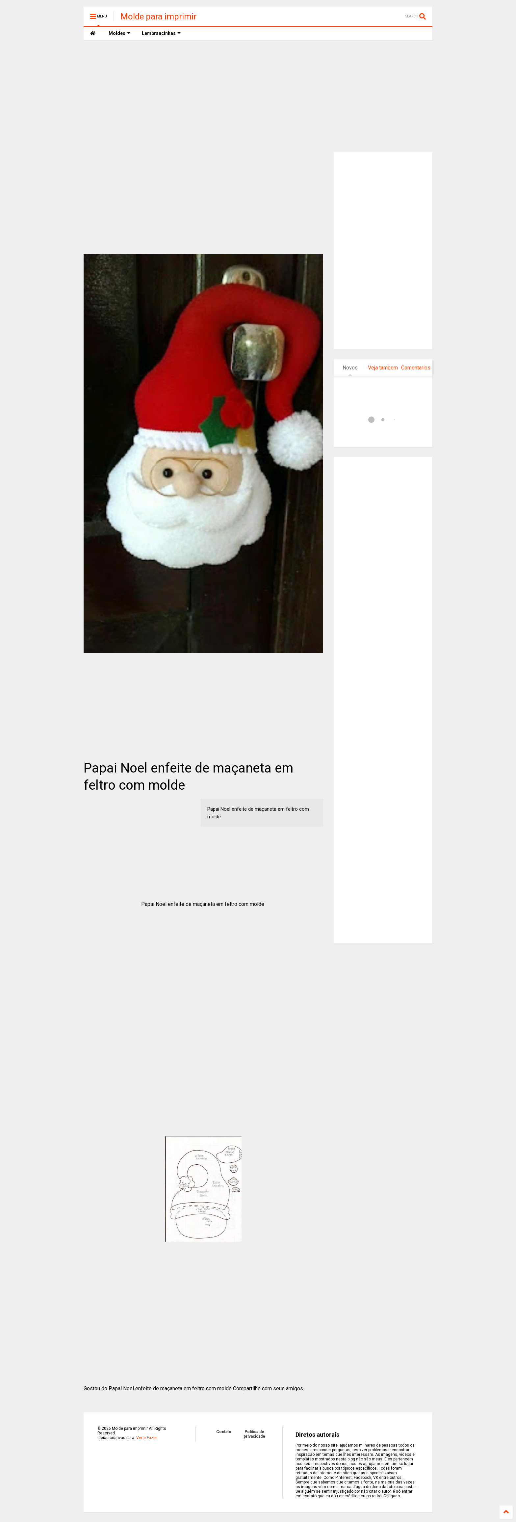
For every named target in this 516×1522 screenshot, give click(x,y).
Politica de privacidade (254, 1434)
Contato (223, 1431)
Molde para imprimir (158, 16)
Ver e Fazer (146, 1437)
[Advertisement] (258, 96)
